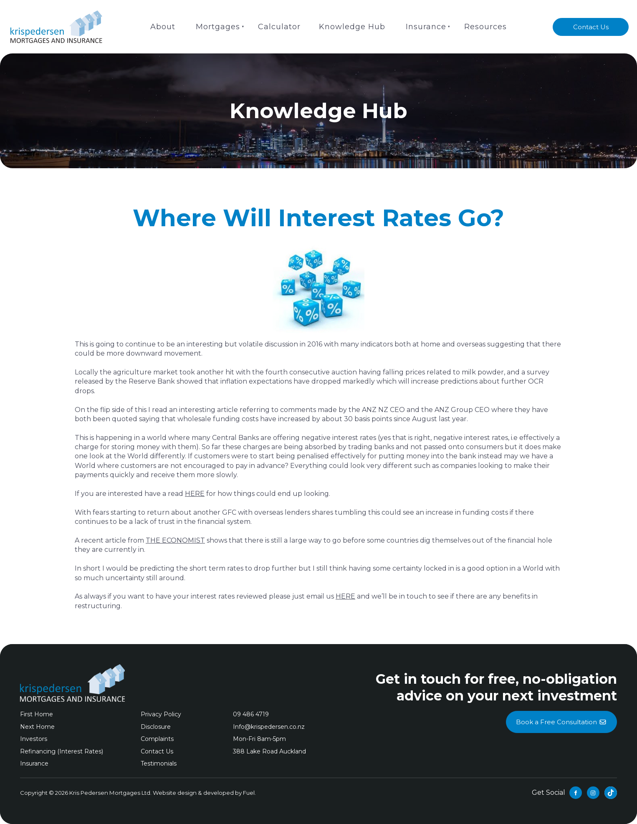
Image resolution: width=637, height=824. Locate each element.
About (162, 26)
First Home (36, 714)
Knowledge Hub (352, 26)
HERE (195, 494)
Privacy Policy (161, 714)
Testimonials (159, 763)
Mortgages (218, 26)
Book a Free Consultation (561, 716)
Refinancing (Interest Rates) (61, 751)
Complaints (157, 739)
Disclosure (156, 726)
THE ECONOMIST (175, 540)
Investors (33, 739)
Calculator (279, 26)
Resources (485, 26)
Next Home (37, 726)
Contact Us (591, 23)
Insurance (426, 26)
